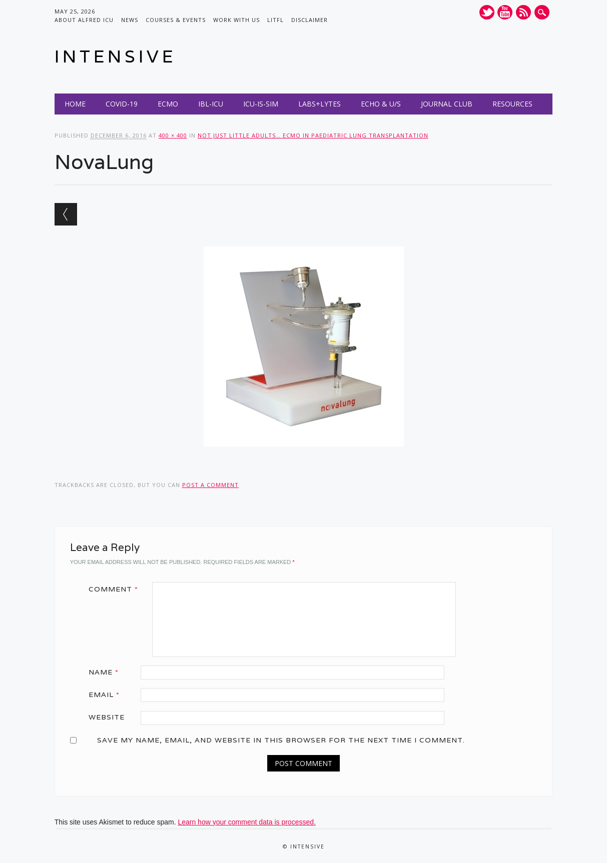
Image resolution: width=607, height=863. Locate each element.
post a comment (210, 484)
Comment (117, 589)
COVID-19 (122, 103)
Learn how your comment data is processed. (246, 822)
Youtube (504, 12)
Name (107, 672)
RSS (523, 12)
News (129, 20)
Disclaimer (309, 20)
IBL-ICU (210, 103)
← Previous (66, 214)
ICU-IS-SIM (260, 103)
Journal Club (446, 103)
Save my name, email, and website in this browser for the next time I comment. (281, 740)
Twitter (486, 12)
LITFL (275, 20)
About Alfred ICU (84, 20)
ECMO (168, 103)
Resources (512, 103)
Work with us (236, 20)
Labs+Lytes (319, 103)
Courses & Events (176, 20)
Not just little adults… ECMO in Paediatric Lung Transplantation (313, 135)
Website (107, 717)
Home (75, 103)
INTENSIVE (115, 56)
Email (108, 694)
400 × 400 (173, 135)
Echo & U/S (381, 103)
